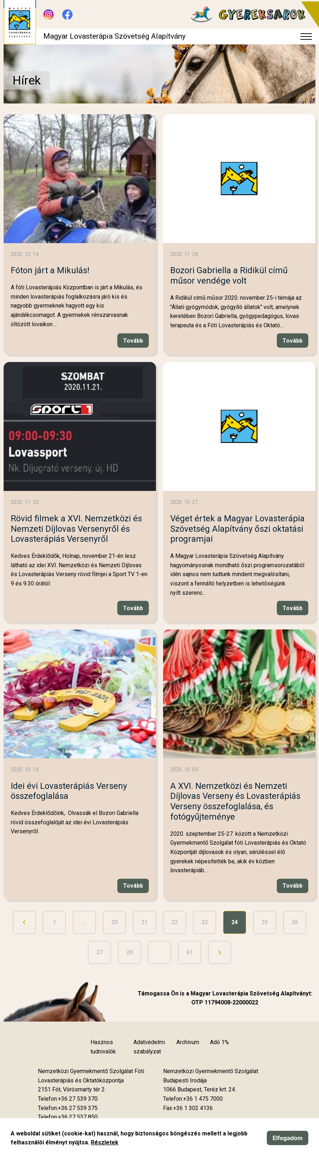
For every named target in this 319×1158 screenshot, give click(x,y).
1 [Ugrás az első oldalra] (54, 922)
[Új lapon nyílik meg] (72, 1089)
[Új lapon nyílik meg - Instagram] (48, 14)
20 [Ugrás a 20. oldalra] (114, 922)
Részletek (104, 1142)
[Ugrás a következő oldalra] (219, 952)
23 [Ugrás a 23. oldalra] (204, 922)
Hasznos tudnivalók (103, 1047)
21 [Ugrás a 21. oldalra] (144, 922)
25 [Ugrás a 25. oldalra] (264, 922)
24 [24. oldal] (234, 922)
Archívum (187, 1042)
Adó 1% (219, 1042)
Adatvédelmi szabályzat (149, 1047)
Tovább (133, 340)
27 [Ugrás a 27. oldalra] (99, 952)
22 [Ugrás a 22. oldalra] (174, 922)
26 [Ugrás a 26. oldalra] (294, 922)
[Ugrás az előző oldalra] (24, 922)
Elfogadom (288, 1138)
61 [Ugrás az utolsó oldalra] (189, 952)
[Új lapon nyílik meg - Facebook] (67, 14)
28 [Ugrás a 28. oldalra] (129, 952)
